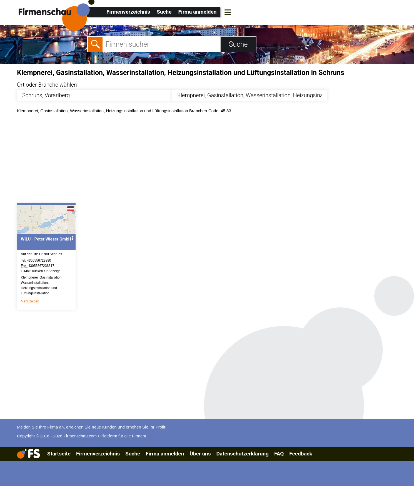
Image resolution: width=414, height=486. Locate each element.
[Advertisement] (183, 160)
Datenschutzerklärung (242, 453)
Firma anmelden (197, 12)
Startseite (59, 453)
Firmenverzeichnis (128, 12)
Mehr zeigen (30, 301)
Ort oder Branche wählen (47, 84)
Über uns (200, 453)
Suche (164, 12)
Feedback (300, 453)
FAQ (279, 453)
